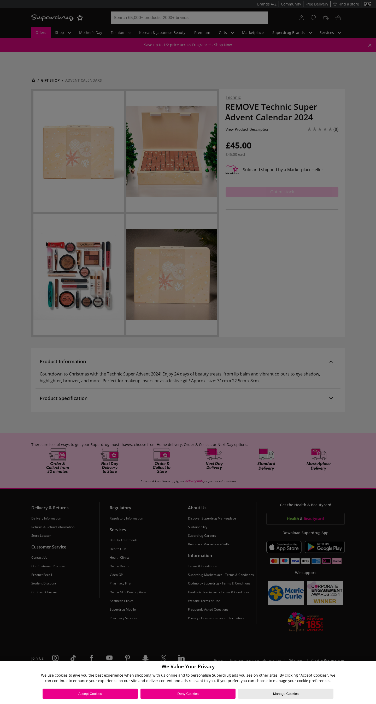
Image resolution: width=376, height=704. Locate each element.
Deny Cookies (188, 694)
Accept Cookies (90, 694)
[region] (188, 682)
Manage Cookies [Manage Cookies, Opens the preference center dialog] (286, 694)
